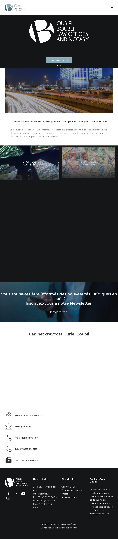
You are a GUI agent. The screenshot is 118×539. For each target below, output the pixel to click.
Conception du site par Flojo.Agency (59, 527)
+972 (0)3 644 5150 (46, 500)
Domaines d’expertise (72, 490)
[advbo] (15, 7)
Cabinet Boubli (68, 487)
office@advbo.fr (41, 494)
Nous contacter (69, 497)
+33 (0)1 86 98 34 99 (47, 497)
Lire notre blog (59, 60)
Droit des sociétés (29, 163)
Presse (64, 494)
